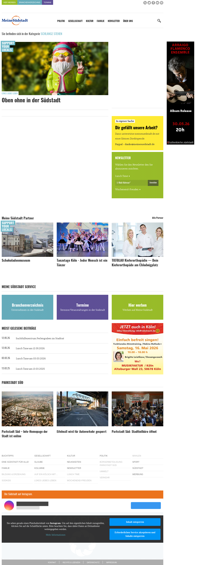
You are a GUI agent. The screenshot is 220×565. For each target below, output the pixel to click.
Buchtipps (8, 456)
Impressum (111, 562)
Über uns (128, 21)
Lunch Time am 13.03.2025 (30, 369)
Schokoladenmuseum (16, 260)
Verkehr (105, 477)
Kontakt (52, 562)
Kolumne (39, 468)
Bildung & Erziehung (14, 474)
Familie (100, 21)
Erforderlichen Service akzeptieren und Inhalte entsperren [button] (135, 534)
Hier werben (9, 2)
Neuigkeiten (74, 462)
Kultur (89, 21)
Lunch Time (121, 176)
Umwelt (104, 471)
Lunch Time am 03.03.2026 (31, 358)
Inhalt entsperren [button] (135, 522)
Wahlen (136, 456)
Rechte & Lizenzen (71, 562)
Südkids (6, 480)
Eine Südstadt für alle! (15, 462)
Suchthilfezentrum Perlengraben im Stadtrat (40, 338)
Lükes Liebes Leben (10, 94)
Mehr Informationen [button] (55, 535)
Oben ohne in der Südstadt (31, 100)
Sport (135, 462)
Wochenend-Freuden (127, 189)
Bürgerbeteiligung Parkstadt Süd (111, 463)
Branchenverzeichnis (29, 2)
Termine (47, 2)
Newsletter (114, 21)
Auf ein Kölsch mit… (46, 474)
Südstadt (137, 468)
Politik (61, 21)
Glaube (38, 462)
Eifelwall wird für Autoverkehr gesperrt (81, 431)
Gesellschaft (75, 21)
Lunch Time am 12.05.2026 (30, 348)
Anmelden (153, 183)
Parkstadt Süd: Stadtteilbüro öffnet (134, 431)
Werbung (137, 474)
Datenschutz (93, 562)
